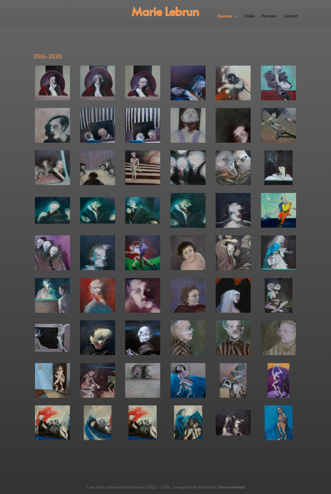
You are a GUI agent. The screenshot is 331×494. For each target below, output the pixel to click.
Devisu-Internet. (231, 487)
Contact (291, 16)
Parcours (269, 16)
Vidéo (249, 16)
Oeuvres (224, 16)
